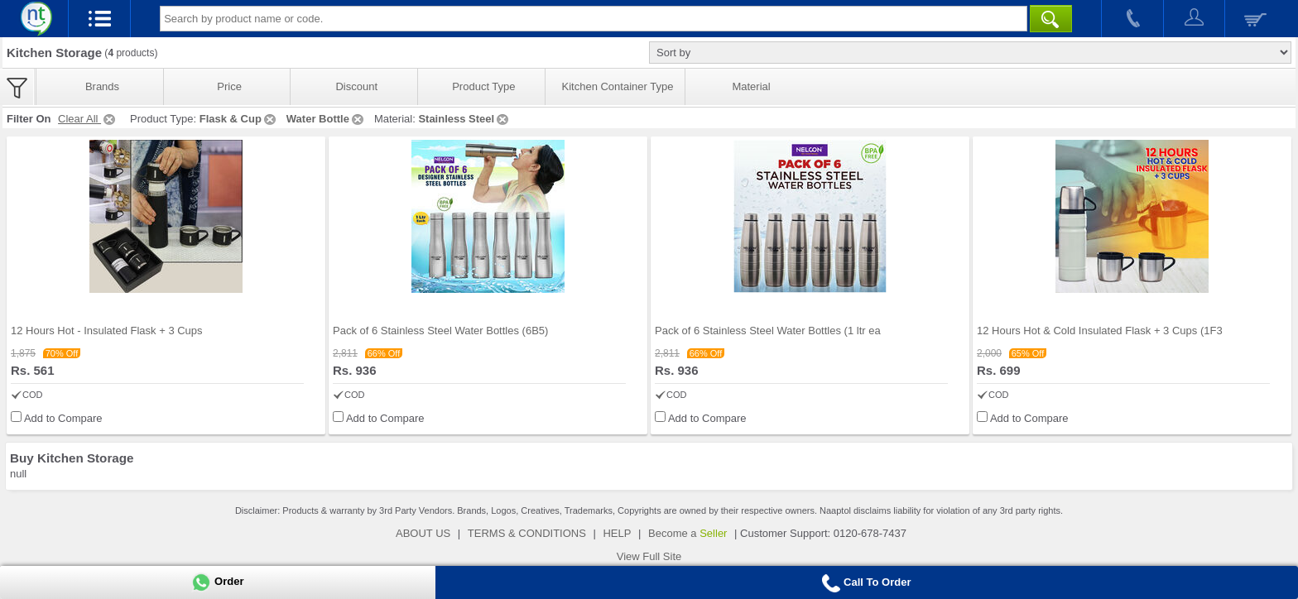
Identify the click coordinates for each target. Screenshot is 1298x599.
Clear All (88, 119)
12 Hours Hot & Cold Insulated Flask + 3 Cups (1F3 (1100, 330)
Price (229, 86)
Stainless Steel (464, 119)
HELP (617, 533)
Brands (102, 86)
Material (751, 86)
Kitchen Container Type (618, 86)
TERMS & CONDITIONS (527, 533)
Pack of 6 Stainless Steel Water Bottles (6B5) (440, 330)
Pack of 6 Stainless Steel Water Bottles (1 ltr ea (768, 330)
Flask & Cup (239, 119)
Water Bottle (326, 119)
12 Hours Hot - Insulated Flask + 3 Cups (107, 330)
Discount (356, 86)
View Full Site (649, 556)
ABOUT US (423, 533)
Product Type (483, 86)
